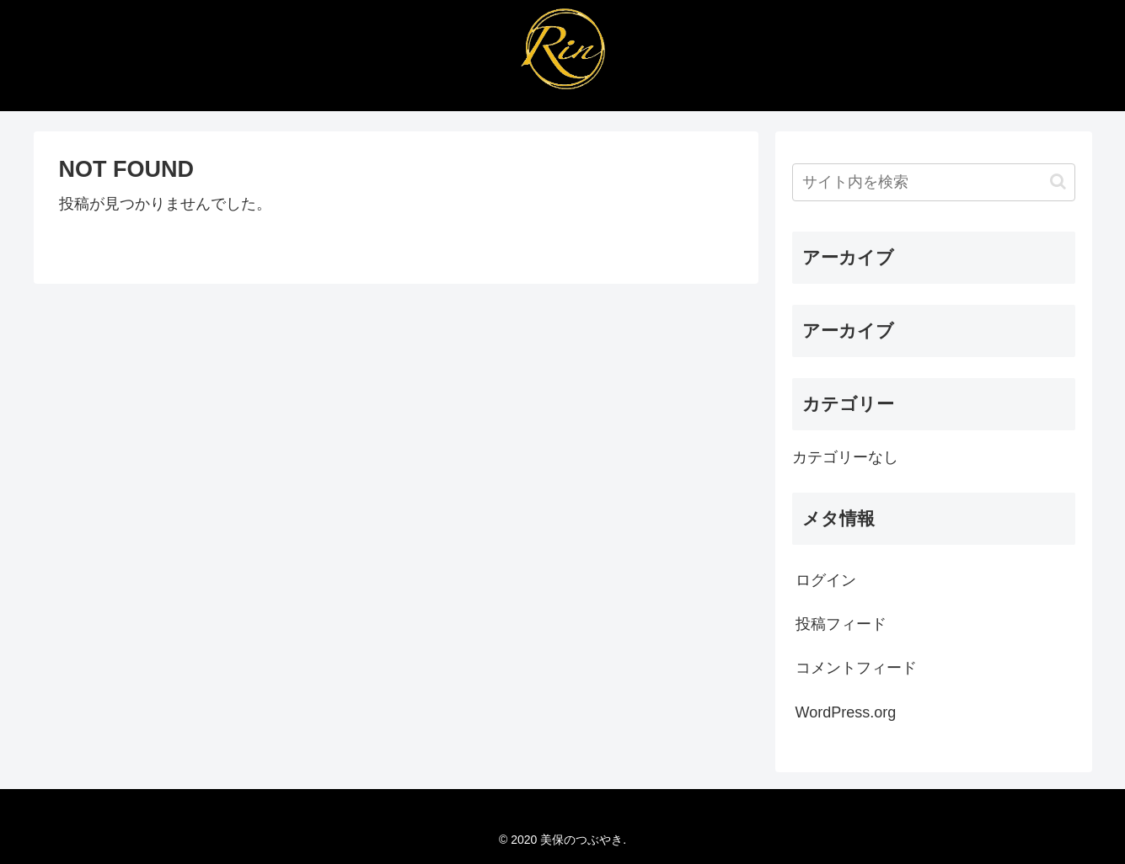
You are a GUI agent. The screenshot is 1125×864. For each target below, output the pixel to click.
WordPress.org (846, 712)
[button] (1058, 181)
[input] (933, 182)
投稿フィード (841, 624)
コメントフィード (856, 667)
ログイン (826, 580)
